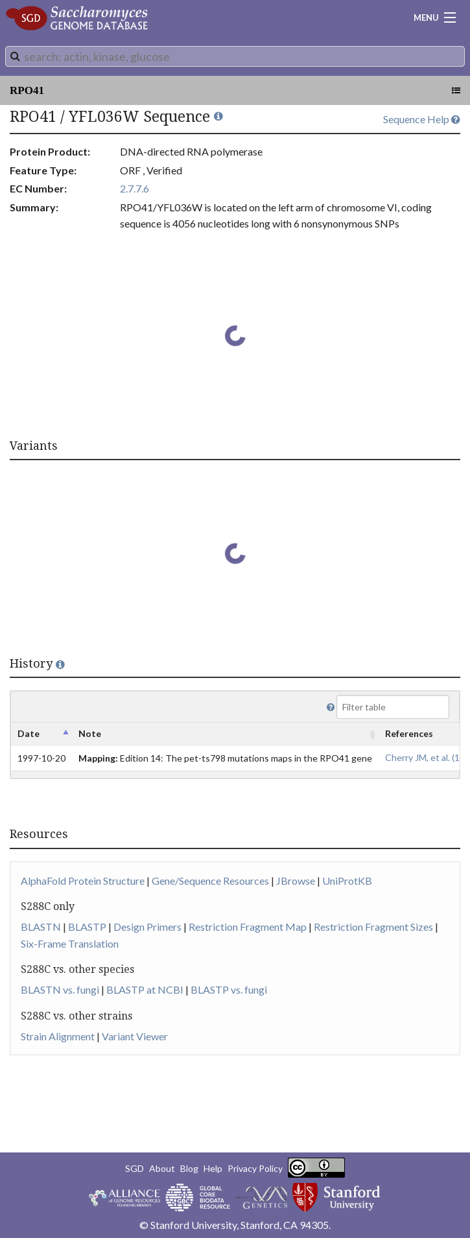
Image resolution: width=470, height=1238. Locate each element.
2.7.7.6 (134, 188)
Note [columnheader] (89, 733)
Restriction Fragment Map (248, 926)
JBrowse (295, 880)
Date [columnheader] (29, 733)
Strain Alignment (58, 1036)
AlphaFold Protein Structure (83, 880)
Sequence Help (421, 119)
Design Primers (147, 926)
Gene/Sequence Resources (210, 880)
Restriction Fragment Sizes (373, 926)
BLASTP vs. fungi (229, 989)
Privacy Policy (255, 1168)
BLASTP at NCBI (144, 989)
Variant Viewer (135, 1036)
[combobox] (235, 56)
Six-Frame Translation (70, 943)
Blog (189, 1168)
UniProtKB (347, 880)
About (162, 1168)
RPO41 (27, 90)
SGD (134, 1168)
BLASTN (41, 926)
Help (213, 1168)
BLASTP (87, 926)
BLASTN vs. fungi (60, 989)
